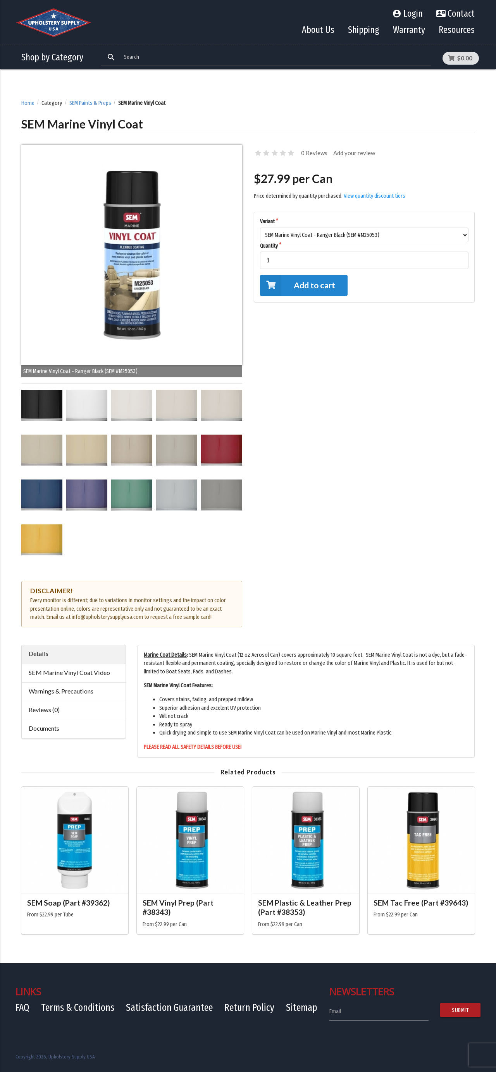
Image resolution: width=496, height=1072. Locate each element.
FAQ (22, 1008)
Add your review (354, 152)
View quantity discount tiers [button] (374, 195)
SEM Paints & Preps (90, 103)
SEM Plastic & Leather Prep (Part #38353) (304, 907)
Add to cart (297, 285)
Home (27, 103)
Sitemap (301, 1008)
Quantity (269, 246)
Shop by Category (52, 57)
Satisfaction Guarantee (169, 1008)
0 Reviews (314, 152)
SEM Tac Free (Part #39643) (421, 902)
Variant (267, 221)
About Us (318, 29)
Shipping (363, 29)
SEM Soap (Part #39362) (68, 902)
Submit (460, 1010)
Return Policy (249, 1008)
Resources (457, 29)
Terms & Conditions (77, 1008)
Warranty (409, 29)
